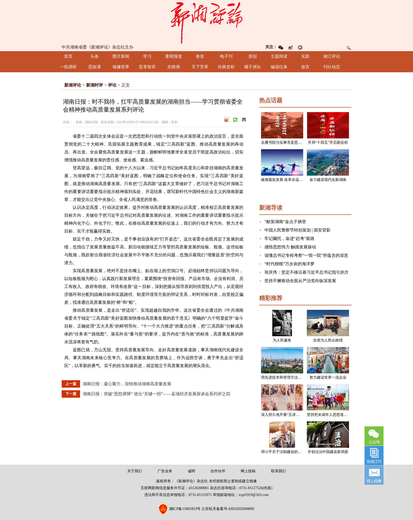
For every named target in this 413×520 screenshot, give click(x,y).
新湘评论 (72, 85)
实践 (305, 56)
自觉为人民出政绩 (328, 340)
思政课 (94, 67)
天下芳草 (199, 67)
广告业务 (165, 471)
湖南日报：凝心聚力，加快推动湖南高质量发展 (127, 384)
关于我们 (134, 471)
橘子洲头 (252, 67)
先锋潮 (173, 67)
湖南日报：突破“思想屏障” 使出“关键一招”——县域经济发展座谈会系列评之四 (156, 394)
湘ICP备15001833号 (185, 509)
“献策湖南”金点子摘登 (285, 221)
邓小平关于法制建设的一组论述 (287, 452)
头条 (94, 56)
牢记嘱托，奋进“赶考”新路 (289, 238)
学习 (147, 56)
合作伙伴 (217, 471)
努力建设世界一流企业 (327, 377)
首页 (68, 56)
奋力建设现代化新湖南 (327, 180)
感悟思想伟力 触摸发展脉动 (290, 247)
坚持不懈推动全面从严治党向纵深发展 (300, 280)
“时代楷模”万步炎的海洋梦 (289, 264)
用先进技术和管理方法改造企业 (287, 377)
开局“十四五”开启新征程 (328, 143)
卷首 (200, 56)
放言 (305, 67)
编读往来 (279, 67)
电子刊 (226, 56)
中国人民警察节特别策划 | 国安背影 (297, 230)
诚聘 (191, 471)
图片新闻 (120, 56)
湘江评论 (331, 56)
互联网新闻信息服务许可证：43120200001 (175, 488)
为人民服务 (282, 340)
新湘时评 (94, 85)
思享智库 (147, 67)
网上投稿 (248, 471)
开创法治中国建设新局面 (328, 452)
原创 (252, 56)
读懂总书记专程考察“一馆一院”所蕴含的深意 (306, 255)
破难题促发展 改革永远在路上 (285, 180)
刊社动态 (331, 67)
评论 (112, 85)
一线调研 (68, 67)
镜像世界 (120, 67)
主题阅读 (279, 56)
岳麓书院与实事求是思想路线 (285, 143)
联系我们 (278, 471)
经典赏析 (226, 67)
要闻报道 (173, 56)
